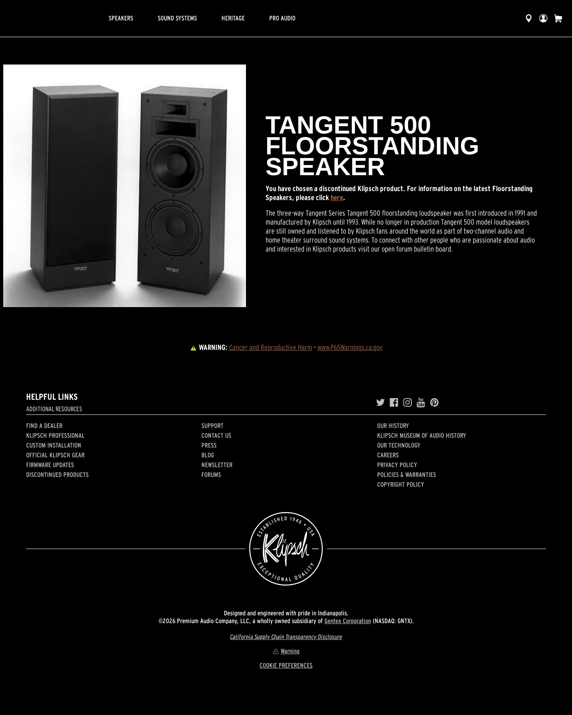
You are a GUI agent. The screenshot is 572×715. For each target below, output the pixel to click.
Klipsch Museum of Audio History (421, 435)
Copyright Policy (400, 484)
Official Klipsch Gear (55, 455)
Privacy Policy (397, 464)
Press (209, 445)
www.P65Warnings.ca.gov (350, 347)
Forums (211, 474)
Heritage (233, 18)
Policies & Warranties (406, 474)
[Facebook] (394, 402)
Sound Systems (177, 18)
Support (212, 425)
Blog (207, 455)
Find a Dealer (44, 425)
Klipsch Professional (55, 435)
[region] (124, 186)
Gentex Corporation (347, 620)
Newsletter (216, 464)
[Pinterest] (434, 402)
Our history (393, 425)
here (337, 197)
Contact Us (216, 435)
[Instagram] (407, 402)
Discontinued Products (57, 474)
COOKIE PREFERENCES (286, 665)
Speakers (121, 18)
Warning (286, 651)
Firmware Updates (50, 464)
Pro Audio (282, 18)
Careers (388, 455)
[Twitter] (380, 402)
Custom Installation (53, 445)
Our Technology (398, 445)
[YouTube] (421, 402)
